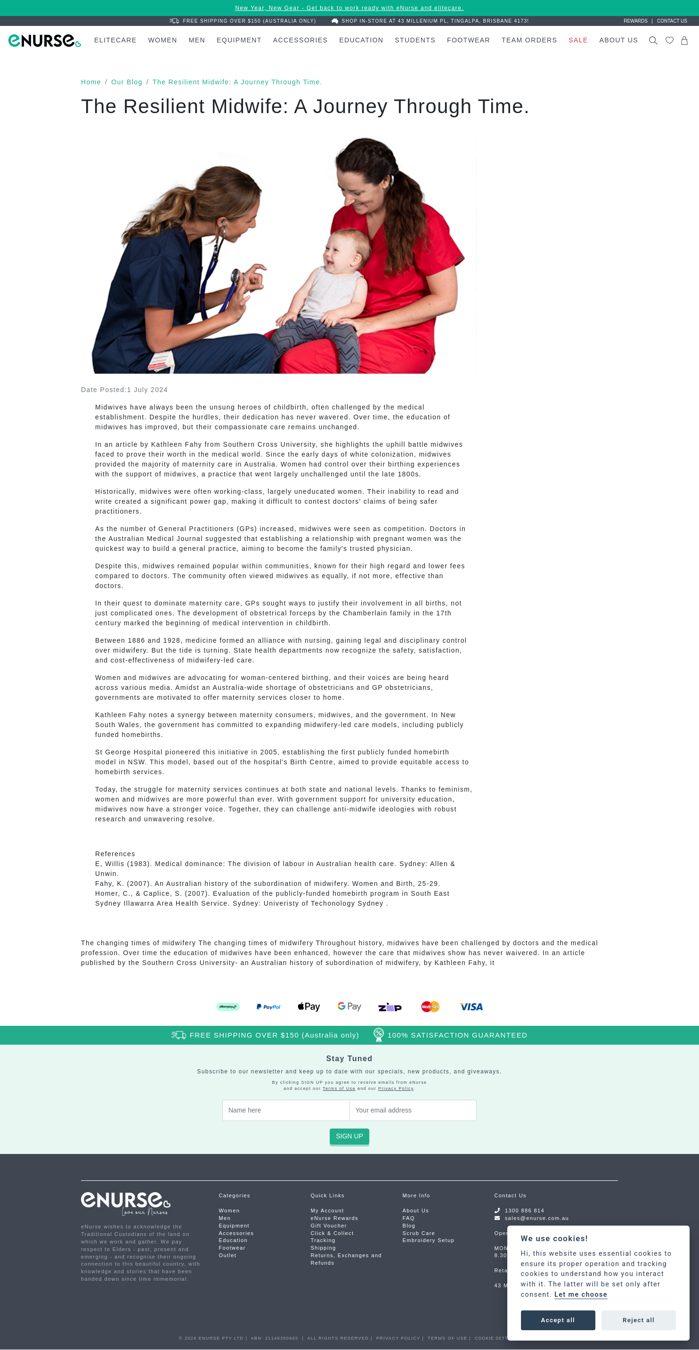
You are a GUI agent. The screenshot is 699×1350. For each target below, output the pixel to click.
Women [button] (162, 40)
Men (225, 1218)
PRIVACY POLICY (398, 1338)
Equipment (234, 1225)
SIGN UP (349, 1136)
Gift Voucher (329, 1225)
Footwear (232, 1248)
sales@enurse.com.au (537, 1218)
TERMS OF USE (447, 1338)
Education (233, 1240)
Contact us (672, 21)
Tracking (323, 1240)
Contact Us (511, 1195)
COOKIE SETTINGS (497, 1338)
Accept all (558, 1320)
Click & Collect (332, 1233)
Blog (409, 1225)
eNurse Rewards (335, 1218)
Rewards (636, 21)
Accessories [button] (300, 40)
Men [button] (197, 40)
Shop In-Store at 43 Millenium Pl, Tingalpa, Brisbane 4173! (430, 21)
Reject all (639, 1320)
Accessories (236, 1233)
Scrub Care (419, 1233)
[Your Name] (286, 1110)
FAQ (409, 1218)
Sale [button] (578, 40)
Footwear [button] (468, 40)
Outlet (228, 1255)
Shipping (323, 1248)
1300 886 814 (525, 1210)
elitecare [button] (115, 40)
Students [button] (415, 40)
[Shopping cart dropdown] (684, 40)
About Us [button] (619, 40)
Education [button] (361, 40)
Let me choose (581, 1295)
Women (229, 1210)
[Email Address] (413, 1110)
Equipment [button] (239, 40)
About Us (416, 1210)
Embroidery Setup (429, 1240)
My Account (327, 1210)
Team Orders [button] (529, 40)
